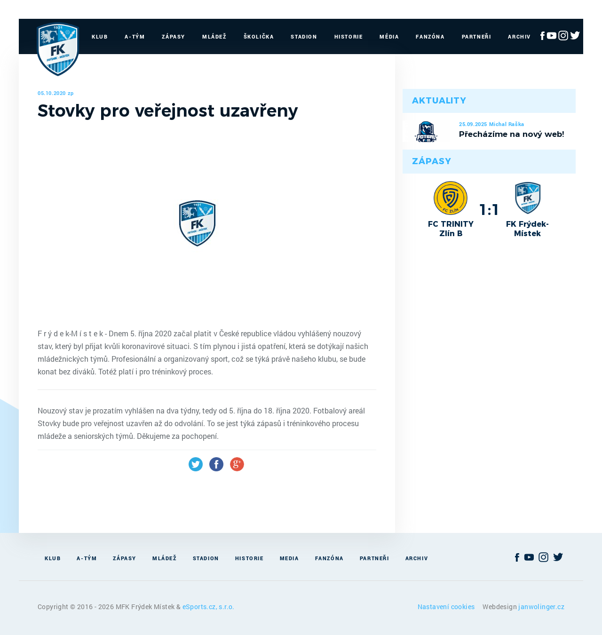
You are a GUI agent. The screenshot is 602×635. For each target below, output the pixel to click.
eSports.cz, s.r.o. (208, 606)
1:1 (489, 209)
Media (289, 558)
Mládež (214, 36)
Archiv (519, 36)
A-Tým (135, 36)
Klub (100, 36)
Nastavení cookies (447, 606)
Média (389, 36)
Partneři (476, 36)
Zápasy (173, 36)
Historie (348, 36)
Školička (259, 36)
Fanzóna (430, 36)
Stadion (304, 36)
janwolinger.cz (541, 606)
